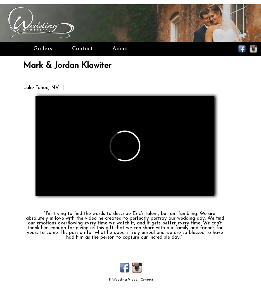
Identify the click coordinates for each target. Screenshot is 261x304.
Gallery (43, 49)
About (120, 49)
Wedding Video (124, 279)
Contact (82, 49)
